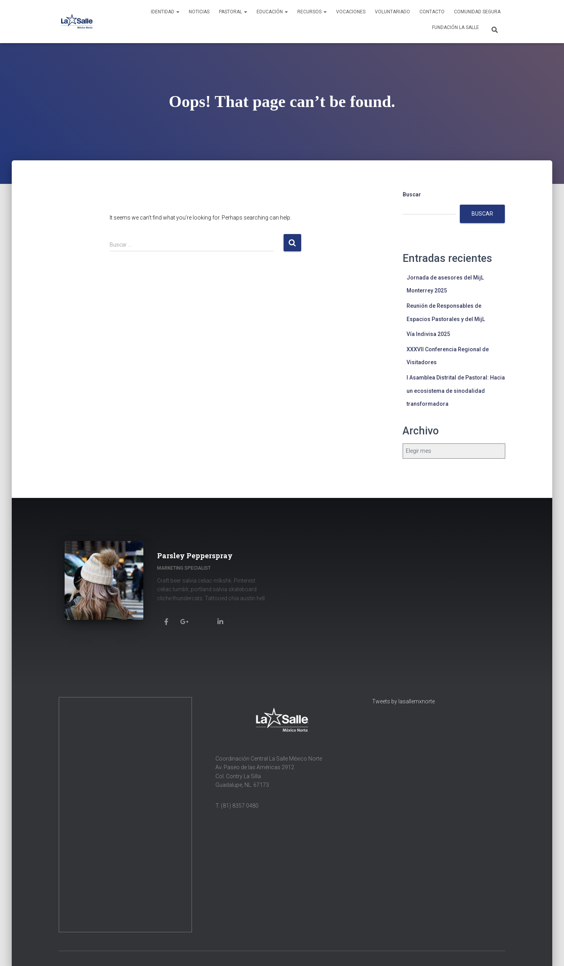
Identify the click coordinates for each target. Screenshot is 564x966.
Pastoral (233, 12)
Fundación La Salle (455, 27)
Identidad (165, 12)
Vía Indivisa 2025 (428, 334)
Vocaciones (350, 12)
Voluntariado (392, 12)
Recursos (312, 12)
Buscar (412, 194)
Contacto (432, 12)
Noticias (199, 12)
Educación (272, 12)
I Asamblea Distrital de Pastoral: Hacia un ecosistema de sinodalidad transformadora (456, 390)
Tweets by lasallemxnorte (403, 701)
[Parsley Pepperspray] (166, 621)
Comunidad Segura (477, 12)
